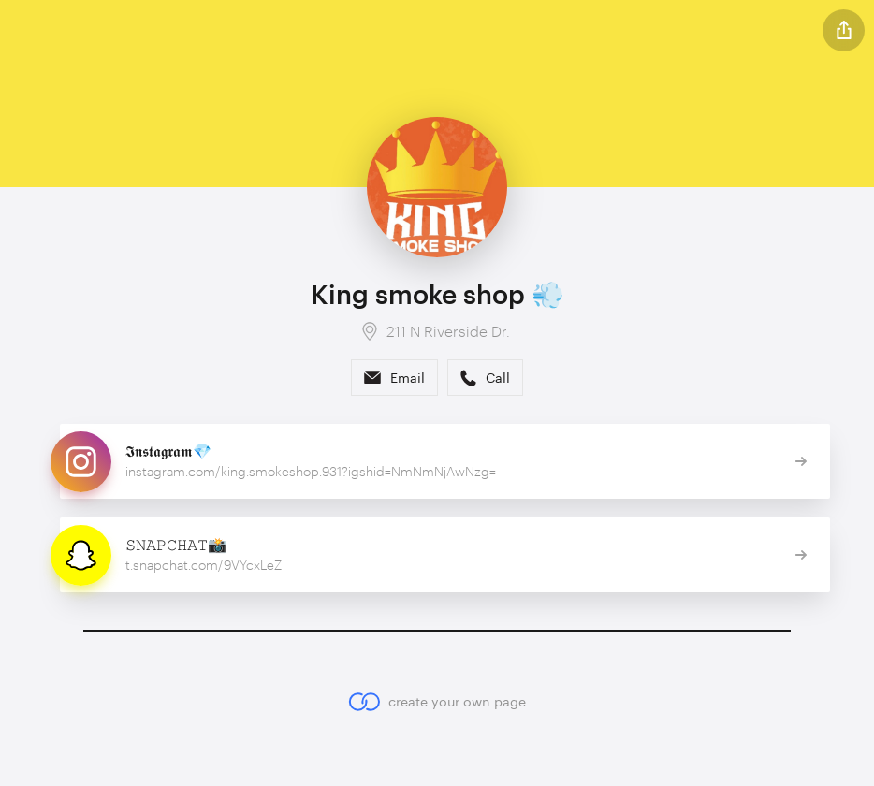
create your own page (436, 701)
